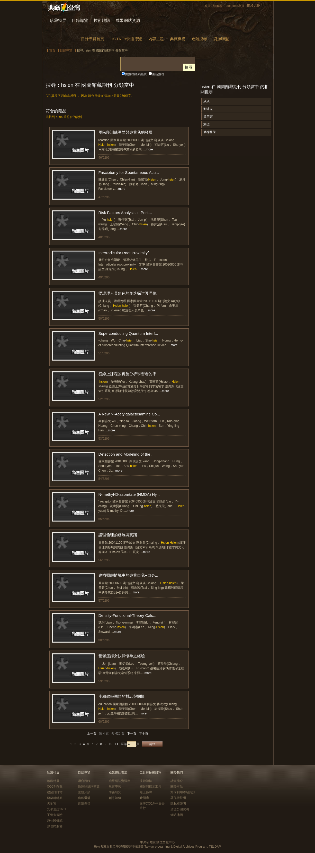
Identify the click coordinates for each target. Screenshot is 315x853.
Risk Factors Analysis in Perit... (125, 212)
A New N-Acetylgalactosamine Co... (129, 414)
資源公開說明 (179, 809)
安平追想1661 (56, 809)
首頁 (207, 6)
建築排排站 (54, 792)
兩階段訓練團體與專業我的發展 (125, 132)
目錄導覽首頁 (92, 39)
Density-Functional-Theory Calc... (127, 615)
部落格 (217, 6)
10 (110, 744)
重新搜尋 (158, 74)
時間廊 (144, 798)
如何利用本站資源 (182, 792)
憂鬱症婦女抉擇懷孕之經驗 (121, 656)
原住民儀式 (54, 820)
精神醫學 (209, 132)
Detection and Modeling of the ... (126, 454)
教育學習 (115, 786)
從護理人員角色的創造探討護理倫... (129, 293)
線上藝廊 (146, 792)
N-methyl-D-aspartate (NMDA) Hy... (129, 494)
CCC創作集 (55, 786)
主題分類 (84, 792)
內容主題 (156, 39)
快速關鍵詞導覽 (89, 786)
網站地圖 (176, 815)
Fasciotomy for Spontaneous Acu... (128, 172)
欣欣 (206, 101)
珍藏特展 (58, 20)
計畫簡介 (176, 781)
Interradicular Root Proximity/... (125, 253)
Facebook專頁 (235, 6)
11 (116, 744)
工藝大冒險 (54, 815)
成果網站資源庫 (119, 781)
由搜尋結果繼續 (136, 74)
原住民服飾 (54, 826)
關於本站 (176, 786)
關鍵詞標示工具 (150, 786)
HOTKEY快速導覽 (126, 39)
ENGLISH (253, 5)
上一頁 (91, 733)
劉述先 (208, 109)
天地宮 (51, 803)
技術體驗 (102, 20)
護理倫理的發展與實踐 (117, 535)
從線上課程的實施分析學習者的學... (129, 374)
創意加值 (115, 798)
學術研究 (115, 792)
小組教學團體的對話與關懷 (121, 696)
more (149, 149)
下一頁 (131, 733)
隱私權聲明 (178, 803)
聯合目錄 (84, 781)
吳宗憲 (208, 116)
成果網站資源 (127, 20)
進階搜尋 (199, 39)
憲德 (206, 124)
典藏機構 (177, 39)
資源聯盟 (221, 39)
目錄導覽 (80, 20)
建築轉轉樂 (54, 798)
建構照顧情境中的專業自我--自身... (128, 575)
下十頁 (143, 733)
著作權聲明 (178, 798)
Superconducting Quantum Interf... (128, 333)
